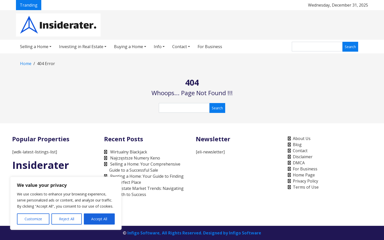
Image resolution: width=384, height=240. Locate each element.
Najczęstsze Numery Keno (135, 158)
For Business (210, 46)
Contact (179, 46)
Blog (297, 144)
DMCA (299, 163)
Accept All (99, 218)
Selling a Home (34, 46)
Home (25, 63)
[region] (66, 203)
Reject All (66, 218)
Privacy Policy (305, 181)
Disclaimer (303, 156)
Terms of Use (306, 187)
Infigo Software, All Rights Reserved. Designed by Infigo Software (194, 233)
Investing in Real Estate (81, 46)
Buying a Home (128, 46)
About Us (302, 138)
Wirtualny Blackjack (128, 152)
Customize (33, 218)
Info (158, 46)
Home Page (304, 175)
